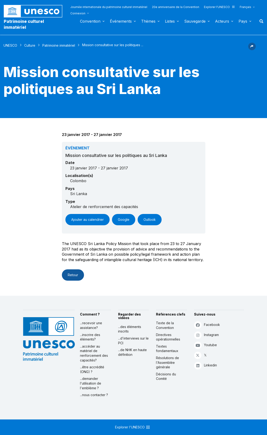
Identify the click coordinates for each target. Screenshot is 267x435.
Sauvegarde (195, 21)
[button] (252, 48)
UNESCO (10, 45)
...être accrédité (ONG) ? (92, 369)
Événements (121, 21)
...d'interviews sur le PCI (133, 340)
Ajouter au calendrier (87, 220)
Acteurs (222, 21)
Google (123, 220)
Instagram (206, 335)
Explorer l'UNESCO (219, 7)
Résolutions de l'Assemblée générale (167, 362)
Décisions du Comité (166, 376)
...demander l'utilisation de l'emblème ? (90, 383)
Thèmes (148, 21)
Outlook (149, 220)
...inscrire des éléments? (90, 337)
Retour (73, 275)
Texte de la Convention (165, 325)
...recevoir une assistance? (91, 325)
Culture (29, 45)
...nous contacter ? (94, 395)
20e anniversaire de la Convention (175, 7)
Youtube (205, 345)
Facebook (207, 324)
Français (245, 7)
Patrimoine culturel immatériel (24, 24)
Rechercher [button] (260, 21)
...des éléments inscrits (129, 329)
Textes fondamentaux (167, 348)
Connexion (77, 13)
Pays (243, 21)
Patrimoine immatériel (58, 45)
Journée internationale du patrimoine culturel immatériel (108, 7)
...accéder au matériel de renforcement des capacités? (94, 353)
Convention (90, 21)
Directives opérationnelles (168, 337)
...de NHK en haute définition (132, 352)
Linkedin (205, 365)
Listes (170, 21)
